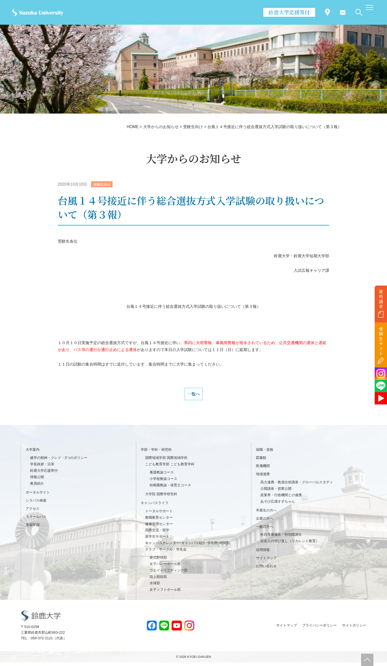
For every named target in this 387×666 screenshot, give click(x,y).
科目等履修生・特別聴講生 (281, 538)
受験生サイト (381, 341)
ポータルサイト (38, 496)
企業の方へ (264, 522)
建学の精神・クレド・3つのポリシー (58, 462)
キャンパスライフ (154, 507)
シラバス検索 (36, 504)
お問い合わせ (266, 570)
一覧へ (193, 396)
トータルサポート (159, 515)
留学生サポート (157, 540)
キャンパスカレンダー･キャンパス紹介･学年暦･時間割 (187, 547)
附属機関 (263, 469)
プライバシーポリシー (319, 629)
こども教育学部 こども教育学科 (169, 468)
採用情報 (263, 554)
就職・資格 (264, 453)
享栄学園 (32, 528)
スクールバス (36, 520)
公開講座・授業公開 (275, 492)
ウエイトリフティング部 (169, 574)
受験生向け (103, 184)
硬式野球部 (158, 561)
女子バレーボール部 (165, 567)
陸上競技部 (158, 580)
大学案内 (32, 453)
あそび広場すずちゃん (277, 505)
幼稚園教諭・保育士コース (170, 489)
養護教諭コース (162, 476)
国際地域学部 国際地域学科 (166, 462)
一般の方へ (264, 530)
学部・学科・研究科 (156, 453)
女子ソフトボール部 (165, 593)
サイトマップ (266, 562)
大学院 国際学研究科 (161, 498)
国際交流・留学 (157, 534)
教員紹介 (37, 487)
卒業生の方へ (266, 514)
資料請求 (381, 299)
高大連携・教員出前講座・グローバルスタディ (296, 486)
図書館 (261, 462)
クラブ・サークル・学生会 (166, 553)
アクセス (32, 512)
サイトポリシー (354, 629)
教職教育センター (159, 521)
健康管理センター (159, 527)
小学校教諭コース (163, 482)
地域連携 (263, 478)
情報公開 (37, 481)
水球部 (155, 587)
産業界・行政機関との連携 (281, 499)
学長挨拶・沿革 (42, 468)
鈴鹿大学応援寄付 (289, 12)
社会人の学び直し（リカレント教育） (289, 545)
